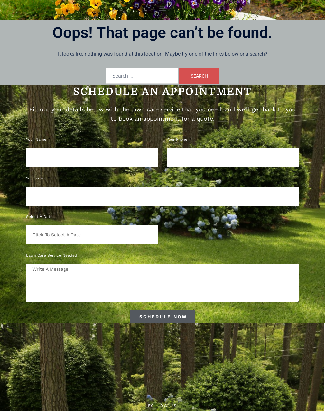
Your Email (36, 178)
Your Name (37, 139)
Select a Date (39, 216)
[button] (162, 8)
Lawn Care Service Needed (51, 255)
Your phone (178, 139)
